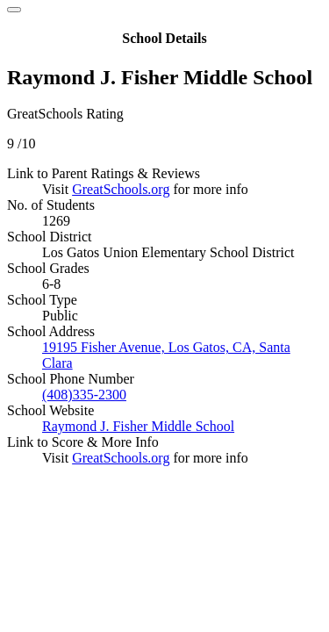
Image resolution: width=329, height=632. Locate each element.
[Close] (14, 9)
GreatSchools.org (120, 189)
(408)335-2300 (84, 394)
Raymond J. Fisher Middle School (138, 426)
